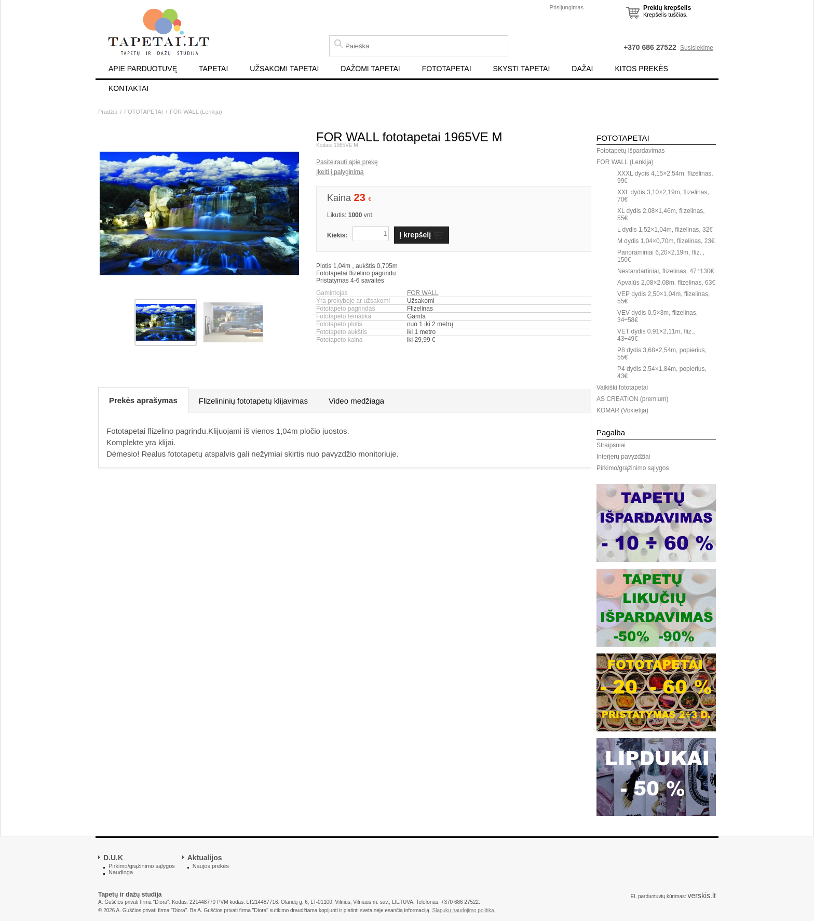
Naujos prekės (211, 866)
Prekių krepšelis (667, 7)
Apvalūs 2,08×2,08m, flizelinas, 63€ (666, 282)
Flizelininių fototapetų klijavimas (253, 400)
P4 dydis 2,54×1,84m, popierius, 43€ (662, 372)
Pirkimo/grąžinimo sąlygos (632, 468)
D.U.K (113, 857)
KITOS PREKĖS (641, 68)
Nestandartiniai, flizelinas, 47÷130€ (665, 271)
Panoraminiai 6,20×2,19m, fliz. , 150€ (660, 256)
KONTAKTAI (128, 88)
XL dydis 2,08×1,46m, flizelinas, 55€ (661, 214)
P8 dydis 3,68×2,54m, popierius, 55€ (662, 353)
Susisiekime (696, 47)
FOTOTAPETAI (446, 68)
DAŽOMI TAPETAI (370, 68)
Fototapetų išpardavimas (630, 150)
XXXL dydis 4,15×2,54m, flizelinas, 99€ (665, 177)
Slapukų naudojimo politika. (464, 910)
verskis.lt (702, 895)
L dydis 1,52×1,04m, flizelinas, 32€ (665, 229)
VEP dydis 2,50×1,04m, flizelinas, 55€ (663, 297)
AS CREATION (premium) (632, 399)
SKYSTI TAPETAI (521, 68)
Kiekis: (337, 235)
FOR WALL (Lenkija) (196, 112)
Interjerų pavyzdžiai (623, 456)
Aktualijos (204, 857)
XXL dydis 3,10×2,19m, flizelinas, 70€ (663, 196)
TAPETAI (213, 68)
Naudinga (120, 872)
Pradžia (107, 112)
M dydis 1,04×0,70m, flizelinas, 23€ (666, 241)
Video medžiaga (356, 400)
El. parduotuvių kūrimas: (658, 896)
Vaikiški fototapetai (622, 387)
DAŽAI (582, 68)
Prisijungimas (567, 7)
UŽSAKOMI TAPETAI (284, 68)
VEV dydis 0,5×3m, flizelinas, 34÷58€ (657, 316)
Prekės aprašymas (143, 400)
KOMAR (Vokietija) (622, 410)
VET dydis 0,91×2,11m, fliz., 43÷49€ (656, 335)
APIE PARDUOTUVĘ (142, 68)
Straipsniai (611, 445)
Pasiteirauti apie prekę (347, 162)
